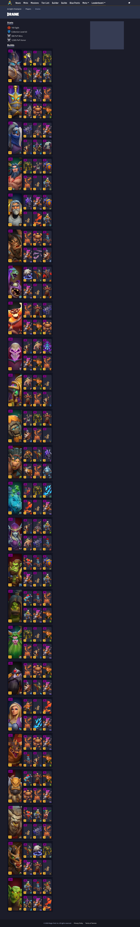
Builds (64, 2)
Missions (35, 2)
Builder (55, 2)
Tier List (45, 2)
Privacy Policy (78, 923)
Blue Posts (75, 2)
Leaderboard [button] (97, 2)
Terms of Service (90, 923)
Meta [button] (85, 2)
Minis (25, 2)
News (18, 2)
